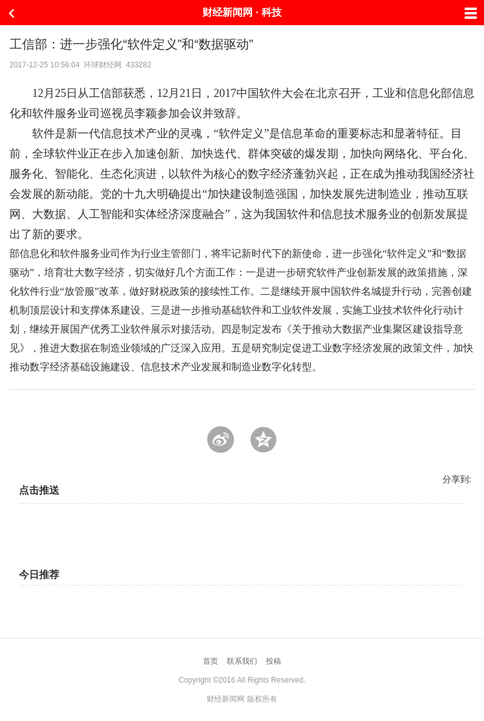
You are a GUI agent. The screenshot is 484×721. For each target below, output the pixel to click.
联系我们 (242, 661)
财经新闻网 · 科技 (241, 12)
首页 (210, 661)
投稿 (273, 661)
